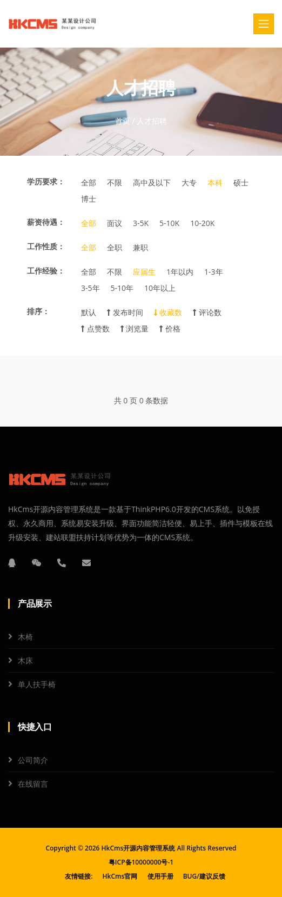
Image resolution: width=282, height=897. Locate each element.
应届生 (144, 272)
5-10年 (122, 288)
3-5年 (90, 288)
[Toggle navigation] (263, 24)
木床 (25, 660)
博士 (88, 199)
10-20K (202, 223)
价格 (169, 328)
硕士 (241, 182)
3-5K (141, 223)
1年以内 (179, 272)
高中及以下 (152, 182)
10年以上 (160, 288)
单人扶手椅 (37, 684)
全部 (88, 182)
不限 (114, 182)
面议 (114, 223)
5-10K (169, 223)
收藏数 (168, 312)
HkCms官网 (120, 876)
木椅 (25, 637)
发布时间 (125, 312)
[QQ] (12, 563)
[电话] (61, 563)
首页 (122, 121)
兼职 (140, 247)
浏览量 (134, 328)
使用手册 (160, 876)
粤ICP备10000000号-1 (141, 862)
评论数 (207, 312)
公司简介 (33, 760)
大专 (189, 182)
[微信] (37, 563)
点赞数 (95, 328)
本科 (215, 182)
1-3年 (213, 272)
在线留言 (33, 784)
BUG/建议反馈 (204, 876)
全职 (114, 247)
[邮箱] (86, 563)
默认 (88, 312)
